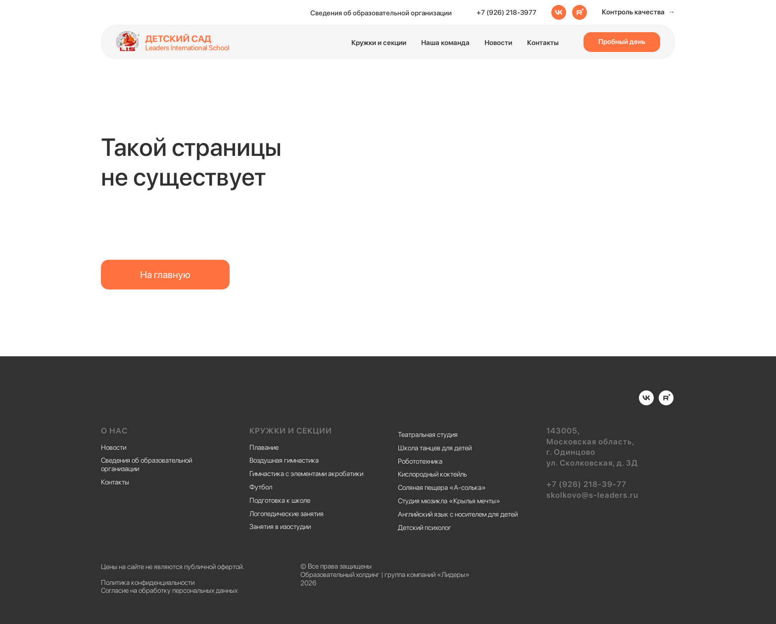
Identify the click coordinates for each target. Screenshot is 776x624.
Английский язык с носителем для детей (458, 514)
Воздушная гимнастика (284, 460)
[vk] (558, 12)
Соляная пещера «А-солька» (442, 487)
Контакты (543, 43)
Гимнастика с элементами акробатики (306, 474)
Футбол (260, 487)
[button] (638, 12)
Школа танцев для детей (435, 448)
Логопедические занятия (286, 514)
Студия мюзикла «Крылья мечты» (449, 501)
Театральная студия (428, 434)
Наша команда (445, 43)
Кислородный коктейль (432, 474)
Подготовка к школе (279, 500)
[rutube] (579, 12)
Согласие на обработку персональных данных (169, 590)
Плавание (264, 447)
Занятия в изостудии (280, 526)
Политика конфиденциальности (147, 582)
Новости (498, 43)
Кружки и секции (378, 43)
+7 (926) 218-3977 (506, 12)
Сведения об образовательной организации (381, 13)
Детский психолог (424, 527)
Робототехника (420, 461)
